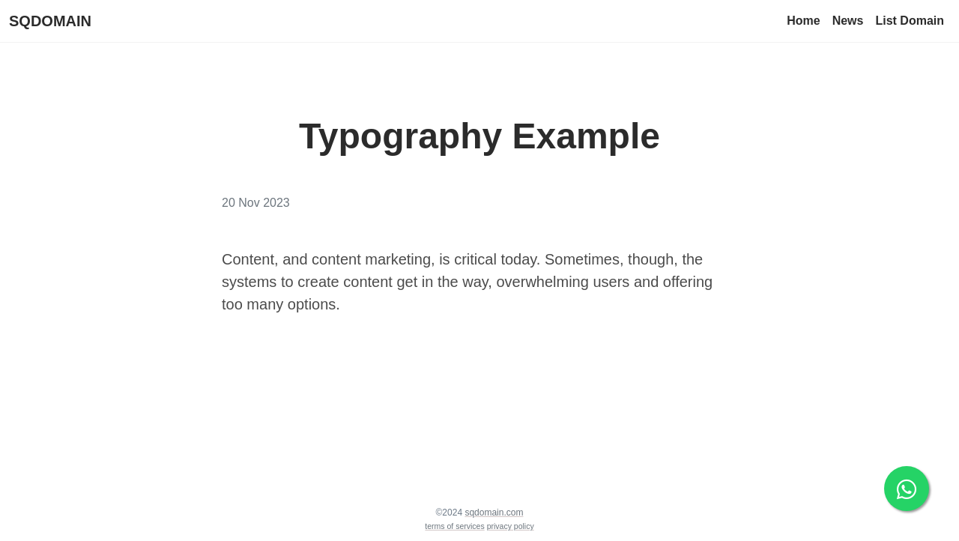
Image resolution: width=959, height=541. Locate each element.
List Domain (909, 20)
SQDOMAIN (50, 21)
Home (803, 20)
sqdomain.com (494, 512)
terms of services (454, 526)
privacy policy (510, 526)
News (848, 20)
